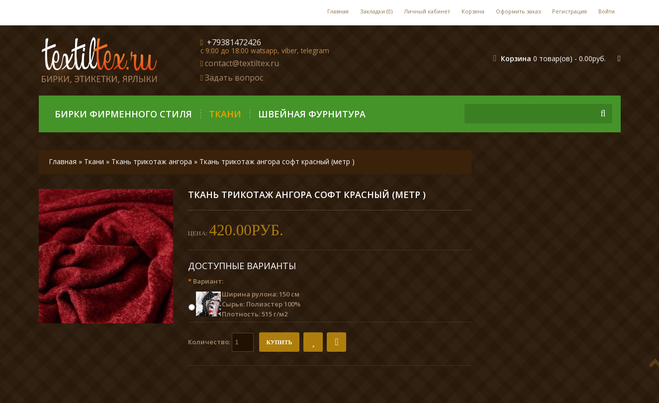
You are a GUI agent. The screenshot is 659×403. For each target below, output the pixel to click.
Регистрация (569, 11)
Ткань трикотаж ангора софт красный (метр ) (277, 161)
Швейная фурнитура (312, 113)
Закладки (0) (376, 11)
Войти (606, 11)
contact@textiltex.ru (242, 63)
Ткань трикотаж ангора (152, 161)
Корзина (473, 11)
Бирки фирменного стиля (123, 113)
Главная (338, 11)
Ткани (225, 113)
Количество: (221, 342)
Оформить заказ (518, 11)
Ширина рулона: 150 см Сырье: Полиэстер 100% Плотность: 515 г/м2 (261, 304)
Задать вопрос (234, 77)
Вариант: (205, 281)
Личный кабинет (427, 11)
